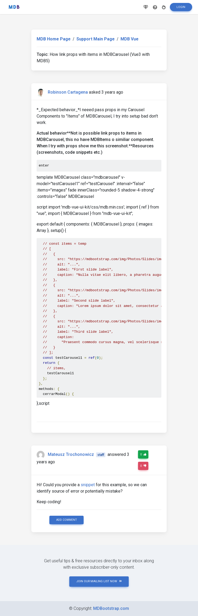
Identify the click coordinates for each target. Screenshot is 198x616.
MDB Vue (129, 38)
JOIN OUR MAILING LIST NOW (99, 581)
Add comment (66, 520)
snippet (88, 484)
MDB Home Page (54, 38)
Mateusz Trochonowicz (71, 454)
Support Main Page (95, 38)
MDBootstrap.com (111, 608)
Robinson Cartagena (68, 92)
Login (181, 9)
